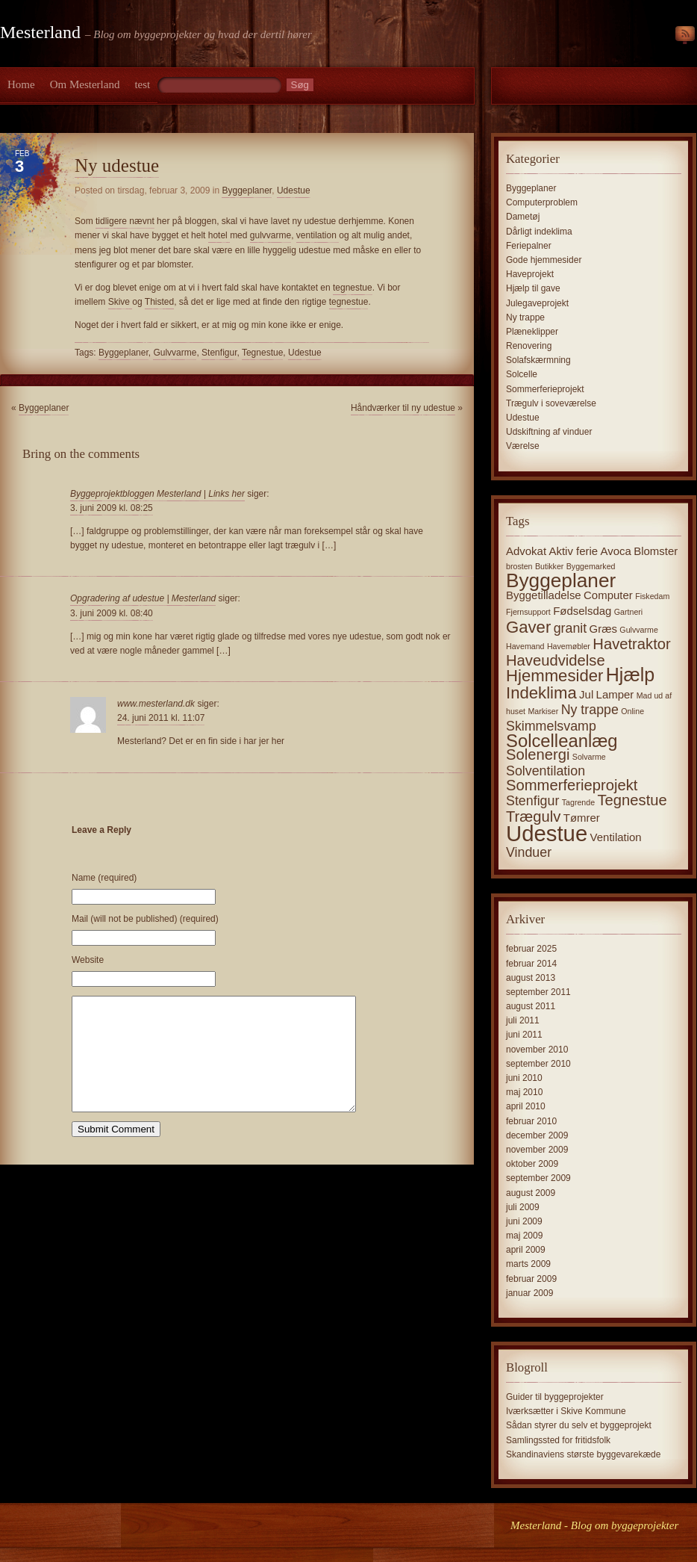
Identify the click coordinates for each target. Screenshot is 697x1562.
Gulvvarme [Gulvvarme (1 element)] (638, 629)
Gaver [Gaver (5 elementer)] (528, 627)
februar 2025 (531, 948)
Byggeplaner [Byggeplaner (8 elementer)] (561, 580)
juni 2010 (524, 1078)
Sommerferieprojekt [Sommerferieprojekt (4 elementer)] (571, 785)
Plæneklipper (532, 331)
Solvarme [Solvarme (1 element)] (589, 756)
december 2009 (537, 1135)
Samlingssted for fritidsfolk (558, 1440)
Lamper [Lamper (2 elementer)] (615, 694)
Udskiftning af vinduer (549, 432)
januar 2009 (529, 1293)
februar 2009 (531, 1279)
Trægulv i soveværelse (551, 403)
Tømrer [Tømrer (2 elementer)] (581, 817)
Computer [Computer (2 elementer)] (608, 595)
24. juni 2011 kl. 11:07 (160, 718)
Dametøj (523, 216)
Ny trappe (525, 317)
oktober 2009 (532, 1164)
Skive (120, 302)
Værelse (523, 446)
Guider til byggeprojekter (555, 1397)
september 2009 (538, 1178)
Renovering (528, 346)
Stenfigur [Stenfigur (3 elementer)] (532, 800)
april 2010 (526, 1106)
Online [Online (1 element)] (632, 711)
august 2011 (530, 1006)
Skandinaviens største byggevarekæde (583, 1454)
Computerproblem (542, 202)
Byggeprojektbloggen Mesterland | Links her (157, 494)
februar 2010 (531, 1121)
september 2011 (538, 992)
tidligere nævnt (125, 221)
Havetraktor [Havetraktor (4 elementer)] (632, 644)
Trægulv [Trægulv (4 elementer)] (533, 816)
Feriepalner (528, 246)
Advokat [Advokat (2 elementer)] (526, 551)
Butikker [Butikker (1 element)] (549, 566)
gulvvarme (270, 235)
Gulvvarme (174, 352)
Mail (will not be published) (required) (145, 919)
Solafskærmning (538, 360)
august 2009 (530, 1193)
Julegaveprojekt (537, 303)
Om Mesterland (85, 84)
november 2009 (537, 1149)
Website (88, 960)
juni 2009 (524, 1221)
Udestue (293, 190)
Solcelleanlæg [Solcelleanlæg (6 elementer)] (562, 741)
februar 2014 (531, 963)
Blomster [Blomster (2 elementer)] (656, 551)
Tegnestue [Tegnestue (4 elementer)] (631, 800)
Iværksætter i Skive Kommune (566, 1411)
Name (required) (104, 878)
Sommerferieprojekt (545, 389)
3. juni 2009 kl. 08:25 (111, 508)
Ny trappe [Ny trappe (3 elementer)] (590, 709)
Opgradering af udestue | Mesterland (143, 598)
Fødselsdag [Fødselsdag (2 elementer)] (582, 610)
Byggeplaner (247, 190)
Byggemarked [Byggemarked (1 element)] (591, 566)
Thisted (159, 302)
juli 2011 (523, 1020)
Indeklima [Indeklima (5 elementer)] (541, 693)
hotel (219, 235)
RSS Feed (685, 36)
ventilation (317, 235)
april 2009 (526, 1250)
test (142, 84)
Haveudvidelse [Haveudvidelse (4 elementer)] (555, 660)
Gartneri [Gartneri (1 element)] (628, 611)
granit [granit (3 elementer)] (570, 628)
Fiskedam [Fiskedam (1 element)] (652, 596)
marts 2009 (528, 1264)
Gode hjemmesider (543, 260)
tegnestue (352, 287)
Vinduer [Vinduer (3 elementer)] (528, 852)
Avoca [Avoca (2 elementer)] (616, 551)
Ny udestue (117, 165)
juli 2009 (523, 1207)
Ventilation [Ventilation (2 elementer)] (616, 837)
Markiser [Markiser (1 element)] (543, 711)
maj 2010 (524, 1092)
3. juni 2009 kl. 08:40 (111, 613)
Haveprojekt (530, 274)
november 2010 (537, 1049)
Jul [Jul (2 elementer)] (586, 694)
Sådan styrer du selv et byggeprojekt (578, 1425)
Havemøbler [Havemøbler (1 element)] (568, 646)
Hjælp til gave (533, 288)
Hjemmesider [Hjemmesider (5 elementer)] (554, 675)
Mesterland (40, 32)
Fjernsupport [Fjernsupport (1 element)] (528, 611)
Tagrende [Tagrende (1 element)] (578, 802)
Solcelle (521, 374)
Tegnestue (262, 352)
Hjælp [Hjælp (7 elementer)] (630, 674)
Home (21, 84)
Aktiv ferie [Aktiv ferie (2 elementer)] (573, 551)
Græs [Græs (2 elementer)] (603, 628)
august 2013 (530, 978)
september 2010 (538, 1064)
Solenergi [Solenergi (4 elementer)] (537, 754)
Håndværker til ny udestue (403, 408)
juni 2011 (524, 1034)
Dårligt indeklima (539, 231)
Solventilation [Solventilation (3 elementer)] (545, 770)
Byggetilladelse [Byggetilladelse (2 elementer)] (543, 595)
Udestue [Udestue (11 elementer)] (546, 833)
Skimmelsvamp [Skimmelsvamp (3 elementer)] (551, 726)
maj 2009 (524, 1235)
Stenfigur (219, 352)
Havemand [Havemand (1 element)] (525, 646)
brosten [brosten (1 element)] (519, 566)
